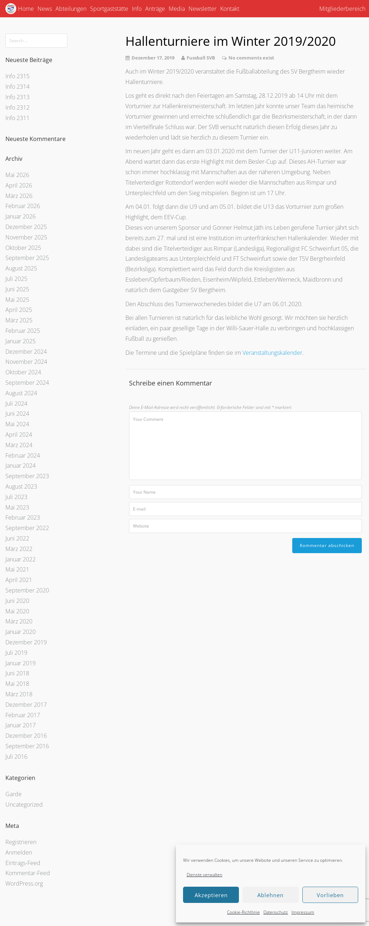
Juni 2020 (17, 601)
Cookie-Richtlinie (243, 912)
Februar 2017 (22, 715)
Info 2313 (17, 97)
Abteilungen (70, 9)
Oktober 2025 (23, 248)
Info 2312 (17, 107)
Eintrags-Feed (22, 863)
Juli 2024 (16, 403)
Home (26, 9)
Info (137, 9)
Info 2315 (17, 76)
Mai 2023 (17, 507)
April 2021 (18, 580)
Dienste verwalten (204, 875)
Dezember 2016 (26, 736)
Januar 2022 (20, 559)
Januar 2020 (20, 632)
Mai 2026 (17, 175)
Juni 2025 (17, 289)
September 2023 (27, 476)
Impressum (303, 912)
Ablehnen (270, 895)
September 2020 (27, 590)
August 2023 (21, 486)
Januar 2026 (20, 216)
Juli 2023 (16, 497)
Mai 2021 (17, 569)
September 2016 (27, 746)
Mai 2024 (17, 424)
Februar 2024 (22, 455)
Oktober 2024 (23, 372)
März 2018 (18, 694)
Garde (13, 794)
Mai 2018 (17, 684)
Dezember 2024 (26, 352)
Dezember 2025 (26, 227)
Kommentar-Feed (27, 873)
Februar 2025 (22, 331)
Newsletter (202, 9)
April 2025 (18, 310)
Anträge (155, 9)
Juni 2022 (17, 538)
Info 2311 (17, 118)
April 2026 (18, 185)
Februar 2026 (22, 206)
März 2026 (18, 196)
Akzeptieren (211, 895)
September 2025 (27, 258)
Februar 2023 (22, 517)
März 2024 (18, 445)
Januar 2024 (20, 465)
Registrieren (20, 842)
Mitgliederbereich (342, 9)
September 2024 (27, 383)
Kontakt (229, 9)
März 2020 (18, 621)
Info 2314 (17, 87)
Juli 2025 (16, 279)
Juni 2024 (17, 414)
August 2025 (21, 268)
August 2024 (21, 393)
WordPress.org (24, 883)
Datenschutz (275, 912)
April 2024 (18, 434)
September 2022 (27, 528)
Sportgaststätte (109, 9)
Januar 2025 (20, 341)
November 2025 (26, 237)
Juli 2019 (16, 653)
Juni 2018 (17, 673)
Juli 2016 (16, 756)
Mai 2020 (17, 611)
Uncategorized (24, 804)
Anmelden (18, 852)
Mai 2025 (17, 300)
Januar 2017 (20, 725)
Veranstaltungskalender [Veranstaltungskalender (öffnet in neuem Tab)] (272, 353)
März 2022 (18, 549)
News (44, 9)
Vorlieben (330, 895)
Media (177, 9)
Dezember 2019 (26, 642)
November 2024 (26, 362)
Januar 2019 (20, 663)
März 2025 (18, 320)
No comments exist (251, 57)
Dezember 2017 (26, 705)
